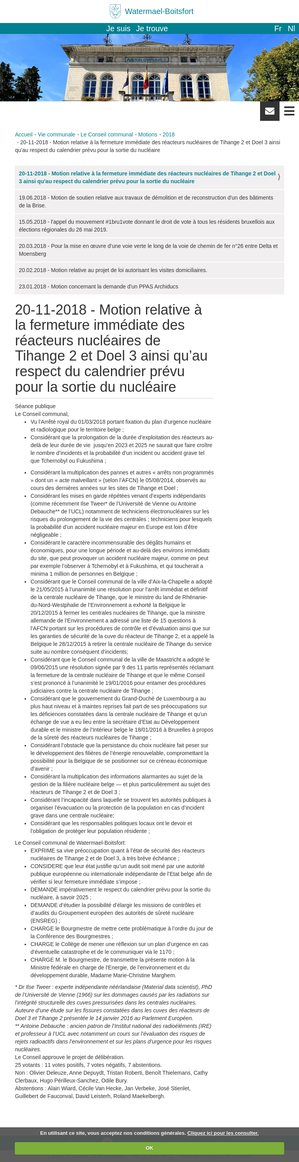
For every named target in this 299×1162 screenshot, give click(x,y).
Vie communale (56, 134)
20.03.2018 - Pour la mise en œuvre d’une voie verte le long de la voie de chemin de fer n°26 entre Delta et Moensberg (148, 250)
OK (149, 1148)
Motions (147, 134)
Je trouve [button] (152, 28)
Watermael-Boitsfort (159, 11)
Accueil (23, 134)
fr (277, 28)
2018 (169, 134)
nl (291, 28)
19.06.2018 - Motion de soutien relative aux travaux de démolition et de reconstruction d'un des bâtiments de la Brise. (146, 202)
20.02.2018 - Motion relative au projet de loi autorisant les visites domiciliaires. (113, 270)
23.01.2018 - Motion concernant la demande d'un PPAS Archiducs (98, 286)
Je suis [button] (118, 28)
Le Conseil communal (107, 134)
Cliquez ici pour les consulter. (223, 1133)
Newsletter (270, 114)
